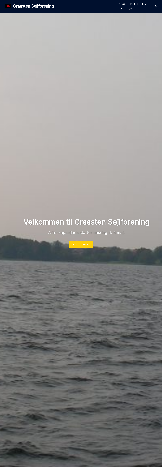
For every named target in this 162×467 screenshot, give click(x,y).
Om (120, 8)
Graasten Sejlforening (33, 6)
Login (129, 8)
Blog (144, 4)
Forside (122, 4)
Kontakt (134, 4)
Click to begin (81, 244)
